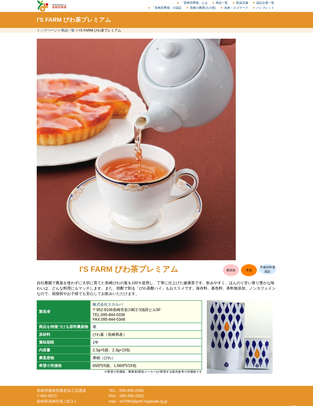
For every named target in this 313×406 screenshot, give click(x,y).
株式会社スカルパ (108, 304)
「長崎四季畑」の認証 (167, 7)
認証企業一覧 (265, 2)
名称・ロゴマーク (236, 7)
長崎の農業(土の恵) (203, 7)
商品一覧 (222, 2)
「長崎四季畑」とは (194, 2)
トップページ (47, 30)
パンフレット (265, 7)
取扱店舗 (242, 2)
